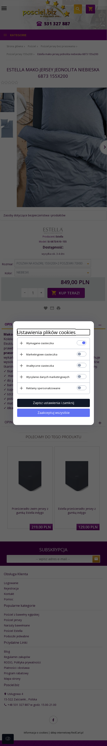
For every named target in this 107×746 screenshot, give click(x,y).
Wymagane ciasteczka (40, 343)
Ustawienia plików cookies (46, 332)
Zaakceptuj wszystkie (54, 412)
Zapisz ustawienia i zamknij (53, 403)
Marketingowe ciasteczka (41, 354)
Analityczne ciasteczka (40, 365)
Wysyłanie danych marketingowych (47, 377)
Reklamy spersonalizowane (43, 388)
